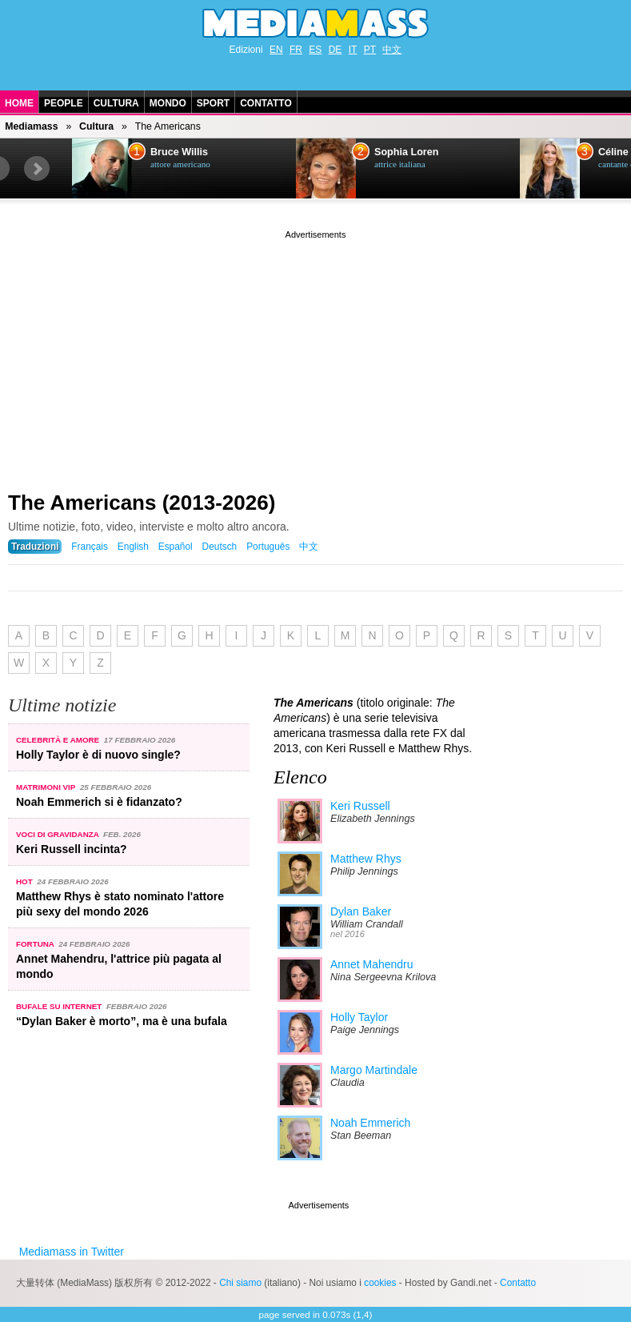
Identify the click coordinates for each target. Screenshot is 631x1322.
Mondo (168, 103)
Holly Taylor (359, 1017)
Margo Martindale (373, 1070)
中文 (391, 49)
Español (175, 546)
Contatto (266, 103)
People (63, 103)
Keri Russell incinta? (71, 849)
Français (89, 546)
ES (315, 49)
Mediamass (31, 126)
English (133, 546)
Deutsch (220, 546)
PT (370, 49)
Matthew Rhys (365, 858)
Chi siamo (240, 1282)
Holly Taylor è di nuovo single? (98, 754)
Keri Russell (360, 805)
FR (296, 49)
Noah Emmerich (370, 1122)
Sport (213, 103)
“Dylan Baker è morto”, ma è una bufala (121, 1021)
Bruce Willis (179, 152)
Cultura (116, 103)
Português (268, 546)
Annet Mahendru (371, 964)
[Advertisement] (315, 354)
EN (276, 49)
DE (335, 49)
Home (19, 103)
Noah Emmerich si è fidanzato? (99, 801)
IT (353, 49)
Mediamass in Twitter (71, 1251)
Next (37, 169)
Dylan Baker (360, 911)
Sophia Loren (406, 152)
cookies (380, 1282)
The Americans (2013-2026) (141, 503)
